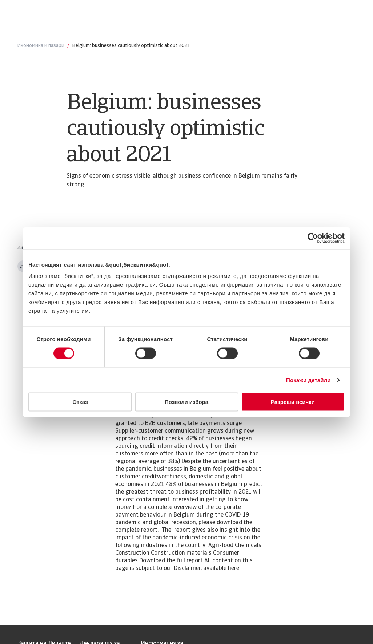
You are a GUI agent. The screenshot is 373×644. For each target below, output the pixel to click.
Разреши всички (293, 402)
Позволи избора (186, 402)
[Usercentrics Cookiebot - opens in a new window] (313, 237)
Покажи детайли (308, 380)
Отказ (80, 402)
